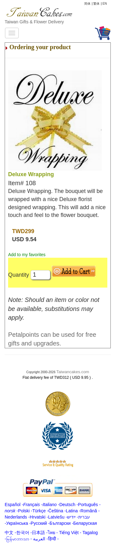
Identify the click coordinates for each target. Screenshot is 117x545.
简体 (87, 3)
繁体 (96, 3)
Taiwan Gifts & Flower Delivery (34, 21)
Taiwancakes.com (72, 371)
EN (105, 3)
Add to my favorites (27, 254)
